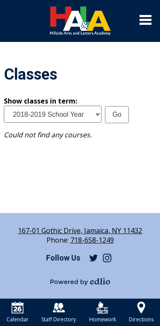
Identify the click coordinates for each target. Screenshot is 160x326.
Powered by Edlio (80, 281)
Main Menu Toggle (145, 20)
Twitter (93, 258)
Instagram (107, 258)
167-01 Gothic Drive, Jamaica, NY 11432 (80, 230)
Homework (102, 312)
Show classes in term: (40, 101)
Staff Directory (58, 312)
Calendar (17, 312)
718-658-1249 (92, 240)
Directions (141, 312)
